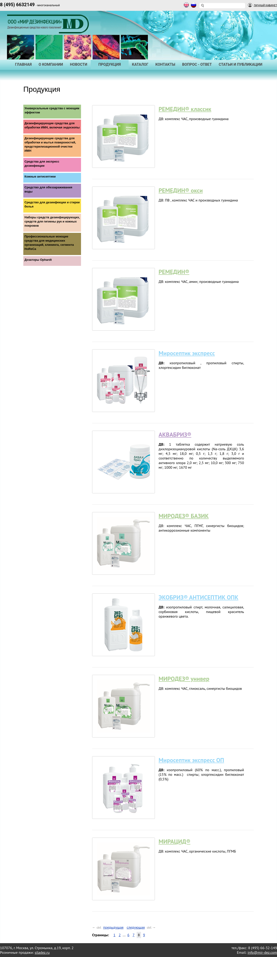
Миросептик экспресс (187, 353)
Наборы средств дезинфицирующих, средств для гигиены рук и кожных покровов (52, 221)
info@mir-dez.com (262, 952)
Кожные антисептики (40, 176)
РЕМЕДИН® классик (185, 109)
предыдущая (113, 927)
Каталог (140, 64)
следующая (136, 927)
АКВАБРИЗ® (175, 434)
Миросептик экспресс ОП (191, 760)
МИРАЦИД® (174, 841)
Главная (23, 64)
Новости (78, 64)
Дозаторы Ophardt (38, 259)
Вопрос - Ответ (197, 64)
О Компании (51, 64)
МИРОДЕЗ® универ (184, 678)
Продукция (109, 64)
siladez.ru (42, 952)
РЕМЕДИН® (174, 272)
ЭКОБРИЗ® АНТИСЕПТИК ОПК (198, 597)
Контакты (165, 64)
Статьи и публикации (240, 64)
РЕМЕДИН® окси (181, 190)
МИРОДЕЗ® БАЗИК (184, 516)
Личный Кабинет (265, 5)
